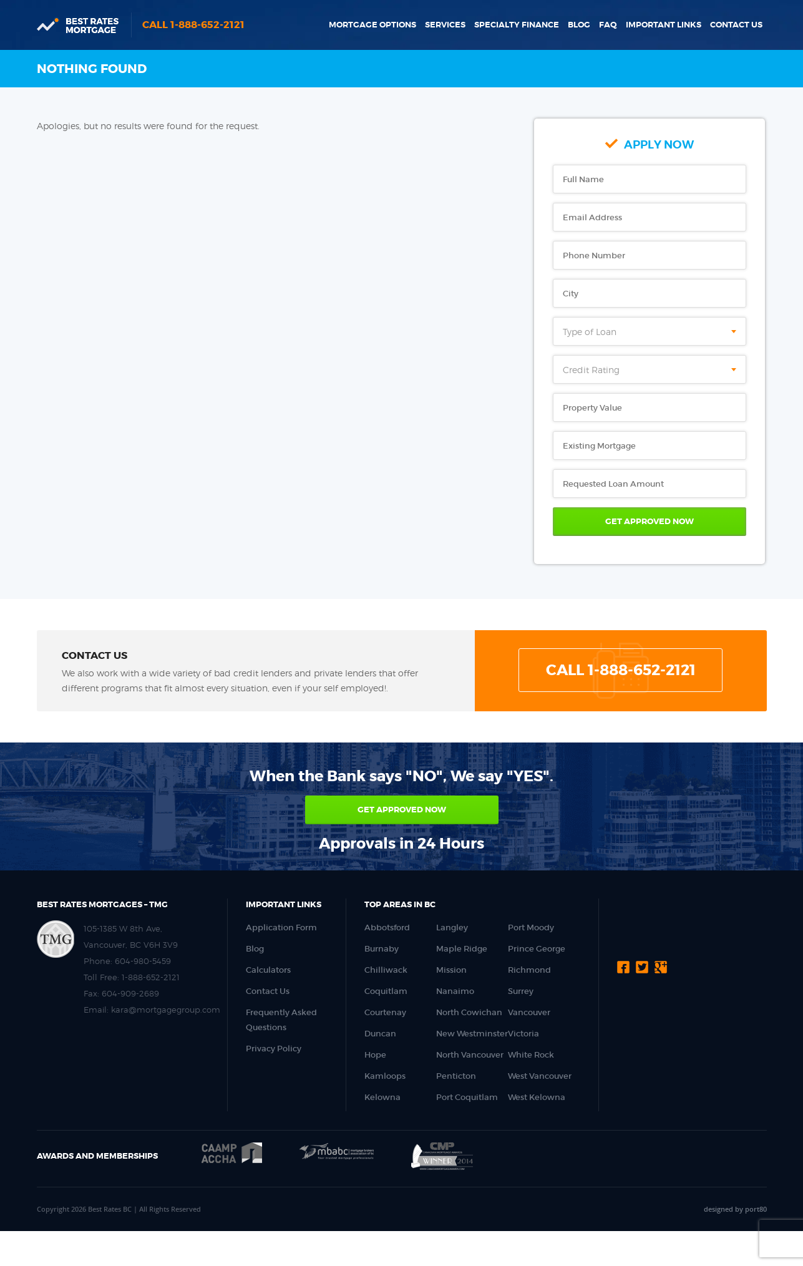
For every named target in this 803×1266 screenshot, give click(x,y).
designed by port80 (735, 1209)
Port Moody (531, 927)
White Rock (531, 1054)
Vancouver (529, 1012)
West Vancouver (540, 1076)
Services (445, 24)
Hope (375, 1054)
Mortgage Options (372, 24)
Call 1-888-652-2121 (193, 24)
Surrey (520, 991)
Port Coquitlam (467, 1097)
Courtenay (385, 1012)
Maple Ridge (461, 948)
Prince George (536, 948)
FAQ (608, 24)
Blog (579, 24)
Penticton (456, 1076)
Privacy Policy (273, 1048)
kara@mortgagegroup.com (165, 1010)
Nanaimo (455, 991)
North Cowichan (469, 1012)
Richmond (529, 970)
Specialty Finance (516, 24)
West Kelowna (536, 1097)
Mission (451, 970)
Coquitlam (385, 991)
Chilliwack (385, 970)
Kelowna (382, 1097)
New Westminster (472, 1033)
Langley (452, 927)
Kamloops (385, 1076)
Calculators (268, 970)
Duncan (380, 1033)
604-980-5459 (143, 961)
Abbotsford (387, 927)
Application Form (281, 927)
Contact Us (736, 24)
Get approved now (402, 809)
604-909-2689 (130, 993)
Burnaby (381, 948)
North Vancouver (470, 1054)
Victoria (523, 1033)
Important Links (663, 24)
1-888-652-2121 (151, 977)
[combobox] (649, 331)
